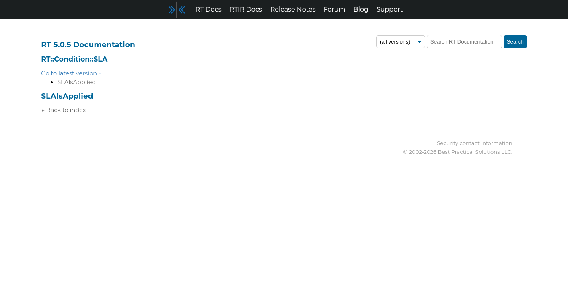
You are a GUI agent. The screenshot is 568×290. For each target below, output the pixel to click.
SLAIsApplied (76, 82)
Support (390, 9)
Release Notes (293, 9)
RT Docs (209, 9)
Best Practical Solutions (469, 152)
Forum (335, 9)
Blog (361, 9)
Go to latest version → (71, 73)
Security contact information (474, 143)
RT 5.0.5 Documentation (88, 44)
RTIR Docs (245, 9)
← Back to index (63, 110)
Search (515, 42)
